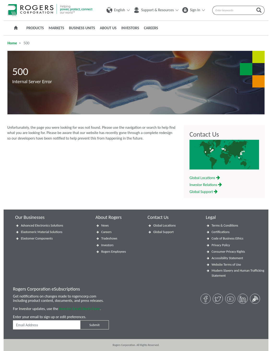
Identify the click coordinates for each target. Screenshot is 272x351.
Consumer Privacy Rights (228, 252)
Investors (130, 28)
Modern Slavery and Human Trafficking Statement (238, 273)
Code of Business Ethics (227, 238)
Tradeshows (109, 238)
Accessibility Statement (227, 258)
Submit (94, 325)
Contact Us (204, 134)
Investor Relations (205, 184)
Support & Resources (156, 10)
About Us (108, 28)
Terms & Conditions (225, 225)
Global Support (203, 191)
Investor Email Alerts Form (79, 308)
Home (12, 43)
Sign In (193, 10)
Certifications (221, 232)
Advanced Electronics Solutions (42, 225)
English (118, 10)
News (105, 225)
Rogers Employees (113, 252)
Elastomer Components (37, 238)
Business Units (82, 28)
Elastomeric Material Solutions (41, 232)
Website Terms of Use (226, 265)
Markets (56, 28)
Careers (151, 28)
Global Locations (204, 178)
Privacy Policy (221, 245)
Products (35, 28)
